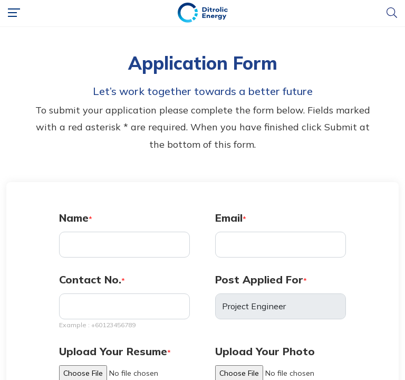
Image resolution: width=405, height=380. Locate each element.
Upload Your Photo (265, 351)
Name (74, 217)
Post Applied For (259, 279)
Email (229, 217)
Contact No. (90, 279)
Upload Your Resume (113, 351)
